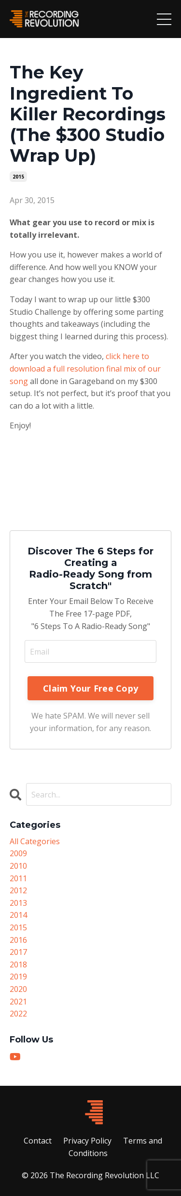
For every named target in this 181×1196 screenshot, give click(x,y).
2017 (18, 952)
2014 (18, 915)
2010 (18, 866)
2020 (18, 989)
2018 (18, 964)
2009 (18, 853)
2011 (18, 878)
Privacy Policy (87, 1140)
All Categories (35, 841)
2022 (18, 1013)
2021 (18, 1001)
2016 (18, 940)
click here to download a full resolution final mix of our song (85, 368)
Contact (38, 1140)
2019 (18, 976)
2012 (18, 890)
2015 (18, 176)
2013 (18, 903)
